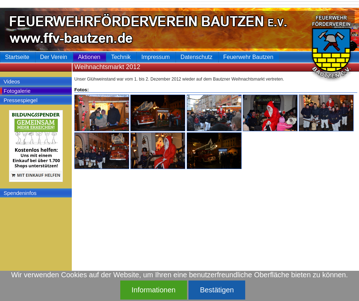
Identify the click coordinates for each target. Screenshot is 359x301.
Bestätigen (217, 290)
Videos (12, 81)
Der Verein (53, 57)
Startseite (17, 57)
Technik (120, 57)
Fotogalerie (17, 91)
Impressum (155, 57)
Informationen (154, 290)
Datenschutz (197, 57)
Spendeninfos (20, 193)
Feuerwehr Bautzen (248, 57)
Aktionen (89, 57)
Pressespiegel (20, 100)
